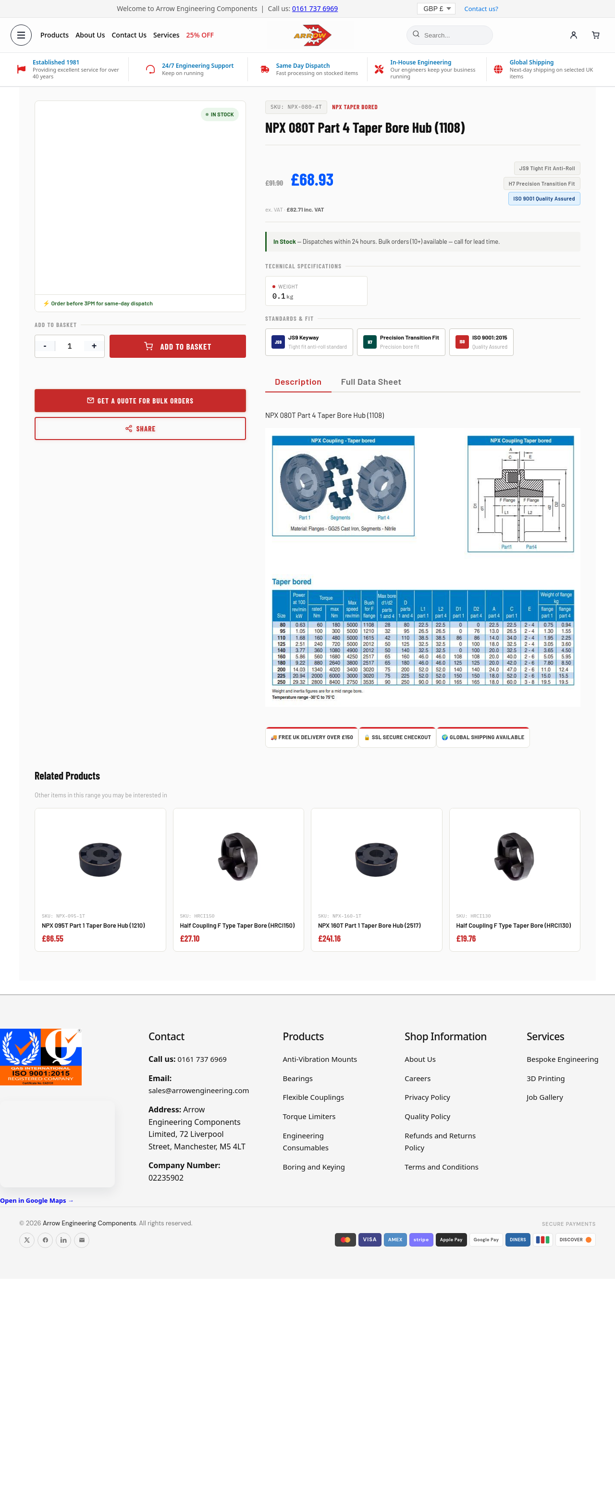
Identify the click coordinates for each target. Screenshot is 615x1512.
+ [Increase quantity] (94, 346)
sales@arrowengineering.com (198, 1090)
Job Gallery (545, 1097)
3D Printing (546, 1078)
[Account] (572, 35)
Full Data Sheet (371, 381)
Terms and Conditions (442, 1167)
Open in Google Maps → (37, 1200)
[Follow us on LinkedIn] (63, 1240)
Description (298, 381)
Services (167, 34)
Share (140, 428)
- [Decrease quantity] (45, 346)
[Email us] (81, 1240)
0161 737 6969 (315, 8)
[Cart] (594, 35)
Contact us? (481, 8)
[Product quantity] (69, 346)
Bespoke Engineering (563, 1059)
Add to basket (186, 346)
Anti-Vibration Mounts (320, 1059)
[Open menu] (22, 35)
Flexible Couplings (313, 1097)
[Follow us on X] (27, 1240)
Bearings (298, 1078)
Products (55, 34)
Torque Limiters (309, 1116)
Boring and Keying (314, 1167)
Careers (417, 1078)
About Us (91, 34)
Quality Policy (427, 1116)
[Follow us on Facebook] (45, 1240)
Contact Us (130, 34)
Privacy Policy (427, 1097)
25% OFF (201, 34)
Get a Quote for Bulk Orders (146, 400)
